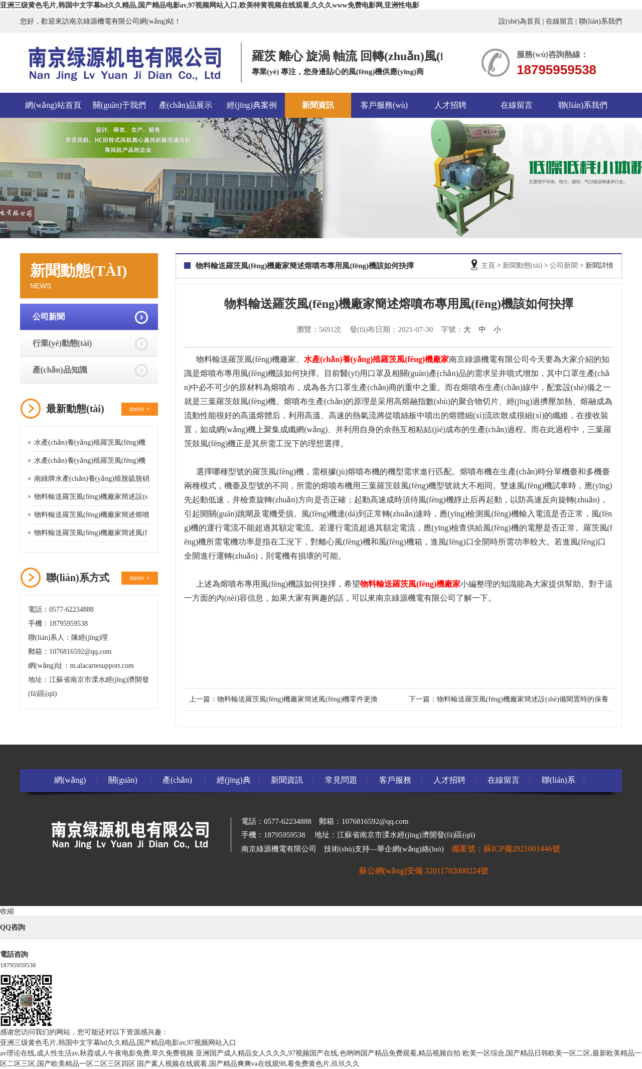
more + (139, 409)
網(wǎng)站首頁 (53, 105)
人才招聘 (450, 105)
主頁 (488, 265)
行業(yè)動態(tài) (62, 343)
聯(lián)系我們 (600, 21)
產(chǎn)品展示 (186, 105)
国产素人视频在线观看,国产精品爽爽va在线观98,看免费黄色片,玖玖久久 (248, 1063)
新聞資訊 (318, 105)
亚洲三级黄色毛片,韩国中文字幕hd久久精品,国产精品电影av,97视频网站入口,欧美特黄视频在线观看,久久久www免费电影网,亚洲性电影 (209, 5)
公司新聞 (49, 316)
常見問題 (341, 780)
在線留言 (560, 21)
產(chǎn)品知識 (60, 370)
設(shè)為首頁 (520, 21)
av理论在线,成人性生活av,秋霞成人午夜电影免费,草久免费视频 (97, 1053)
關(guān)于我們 (119, 105)
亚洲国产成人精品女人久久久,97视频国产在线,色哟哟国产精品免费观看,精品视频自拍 (328, 1053)
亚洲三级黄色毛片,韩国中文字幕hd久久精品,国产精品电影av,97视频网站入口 (118, 1042)
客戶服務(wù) (384, 105)
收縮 (7, 911)
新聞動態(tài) (522, 265)
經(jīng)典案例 (252, 105)
